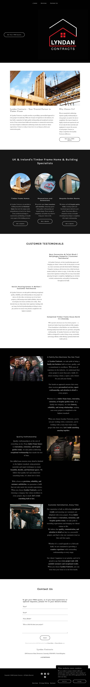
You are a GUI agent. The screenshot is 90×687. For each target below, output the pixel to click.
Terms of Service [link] (58, 643)
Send (45, 638)
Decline (64, 681)
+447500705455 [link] (45, 657)
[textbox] (45, 607)
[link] (41, 673)
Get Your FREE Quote (14, 34)
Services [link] (44, 3)
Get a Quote (20, 223)
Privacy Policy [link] (50, 643)
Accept (80, 681)
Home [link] (35, 3)
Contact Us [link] (54, 3)
